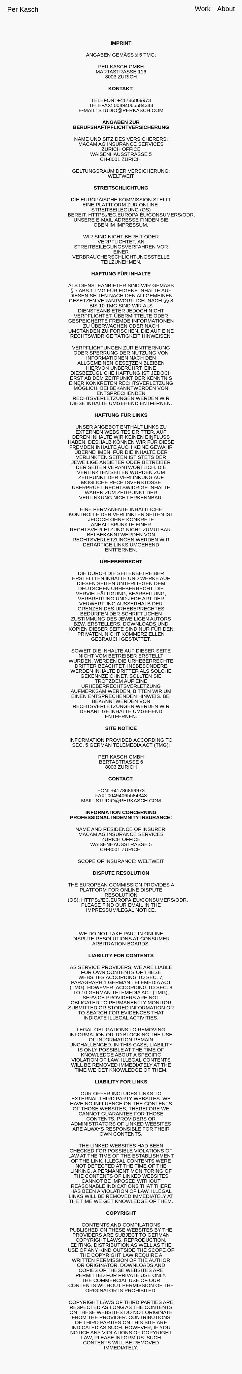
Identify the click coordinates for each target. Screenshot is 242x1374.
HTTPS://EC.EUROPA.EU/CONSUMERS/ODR (141, 214)
